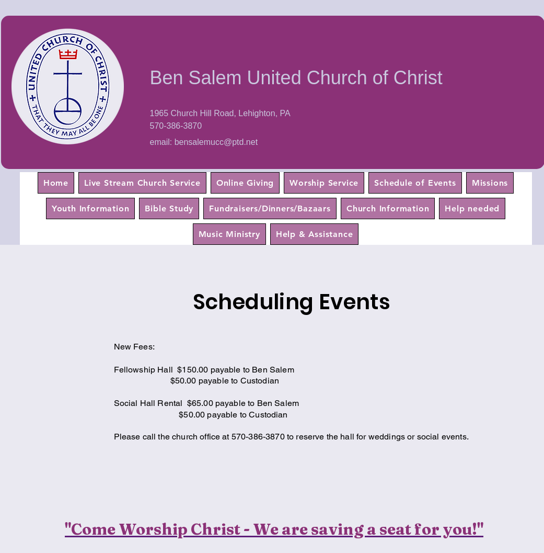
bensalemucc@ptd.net (216, 142)
